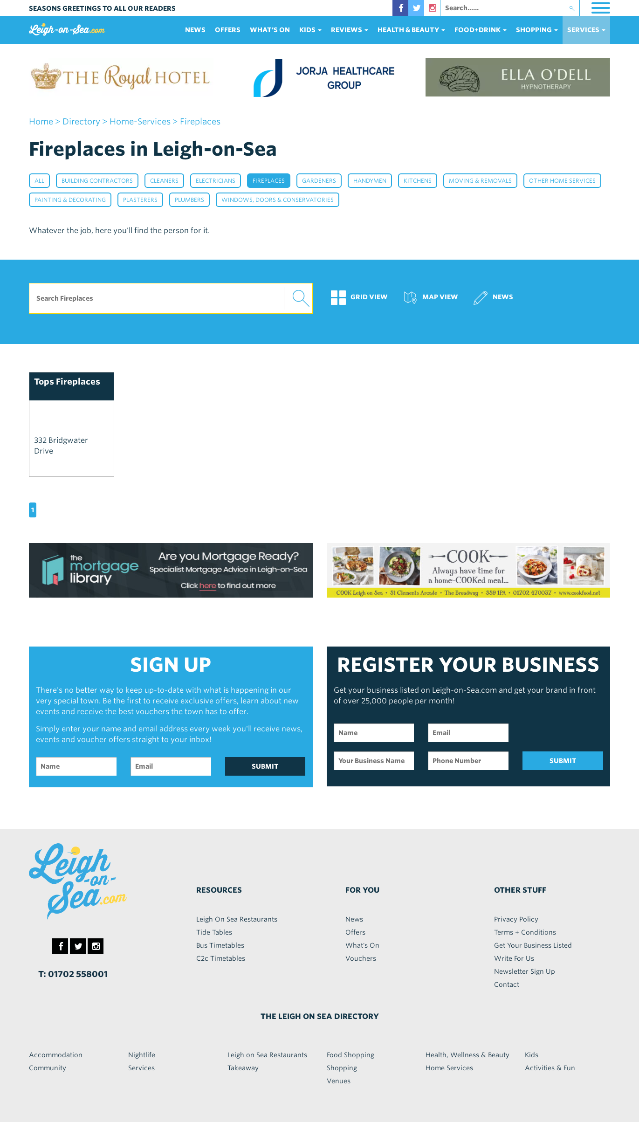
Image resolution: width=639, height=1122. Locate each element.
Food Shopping (350, 1055)
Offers (227, 30)
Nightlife (141, 1055)
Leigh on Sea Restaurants (267, 1055)
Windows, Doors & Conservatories (277, 199)
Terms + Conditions (525, 932)
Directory (81, 121)
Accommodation (55, 1055)
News (195, 30)
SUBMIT (265, 766)
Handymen (369, 180)
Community (47, 1068)
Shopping (342, 1068)
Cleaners (164, 180)
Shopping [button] (537, 30)
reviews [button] (349, 30)
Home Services (449, 1068)
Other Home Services (562, 180)
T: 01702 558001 (73, 974)
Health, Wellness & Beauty (467, 1055)
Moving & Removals (480, 180)
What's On (270, 30)
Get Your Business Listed (533, 945)
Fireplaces (269, 180)
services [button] (586, 30)
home (41, 121)
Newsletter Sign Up (524, 971)
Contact (506, 984)
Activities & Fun (550, 1068)
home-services (140, 121)
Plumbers (189, 199)
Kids (531, 1055)
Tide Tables (214, 932)
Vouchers (360, 958)
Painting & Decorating (70, 199)
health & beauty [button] (411, 30)
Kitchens (418, 180)
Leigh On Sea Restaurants (236, 919)
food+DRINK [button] (480, 30)
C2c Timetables (220, 958)
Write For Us (514, 958)
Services (141, 1068)
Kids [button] (310, 30)
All (39, 180)
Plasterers (140, 199)
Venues (338, 1081)
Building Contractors (97, 180)
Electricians (215, 180)
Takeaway (243, 1068)
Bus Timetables (220, 945)
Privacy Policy (516, 919)
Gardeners (319, 180)
